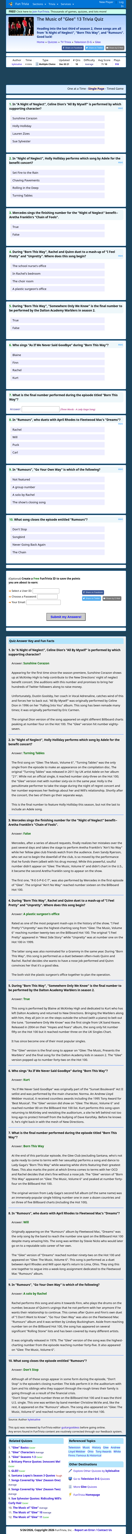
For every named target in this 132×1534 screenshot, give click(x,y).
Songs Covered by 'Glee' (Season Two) (36, 1489)
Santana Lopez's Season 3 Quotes (33, 1475)
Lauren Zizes (21, 133)
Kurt (15, 377)
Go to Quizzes (92, 1478)
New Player (106, 2)
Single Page (96, 88)
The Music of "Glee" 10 (27, 1512)
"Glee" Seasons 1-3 (23, 1456)
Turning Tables (23, 195)
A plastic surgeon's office (29, 288)
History (96, 1447)
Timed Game (115, 88)
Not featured (21, 479)
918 (117, 63)
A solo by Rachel (24, 494)
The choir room (23, 281)
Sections (38, 4)
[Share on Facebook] (75, 48)
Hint (120, 107)
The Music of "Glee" (26, 1507)
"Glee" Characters (23, 1452)
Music (86, 1447)
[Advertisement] (66, 76)
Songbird (19, 537)
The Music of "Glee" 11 (27, 1517)
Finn (15, 362)
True (16, 227)
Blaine (17, 354)
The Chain (19, 552)
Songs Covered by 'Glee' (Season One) (36, 1480)
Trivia (52, 4)
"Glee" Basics (20, 1447)
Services (66, 4)
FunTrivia (87, 1494)
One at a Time (76, 88)
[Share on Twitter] (96, 48)
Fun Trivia (18, 4)
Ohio (91, 1451)
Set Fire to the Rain (25, 172)
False (16, 234)
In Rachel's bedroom (27, 273)
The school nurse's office (29, 266)
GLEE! (15, 1470)
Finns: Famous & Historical (84, 1455)
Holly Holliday (22, 126)
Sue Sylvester (22, 141)
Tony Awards (103, 1451)
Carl (15, 452)
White (117, 1451)
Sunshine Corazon (25, 118)
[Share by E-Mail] (115, 48)
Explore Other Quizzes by (96, 1470)
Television (74, 1447)
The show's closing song (29, 502)
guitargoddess (70, 1427)
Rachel (17, 370)
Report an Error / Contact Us (93, 1530)
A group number (24, 487)
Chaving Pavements (26, 180)
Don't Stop (20, 529)
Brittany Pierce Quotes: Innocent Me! (35, 1461)
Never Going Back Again (29, 544)
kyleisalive (17, 63)
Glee (106, 1447)
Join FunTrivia (41, 11)
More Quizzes (85, 1486)
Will (15, 437)
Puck (16, 444)
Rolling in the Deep (25, 187)
